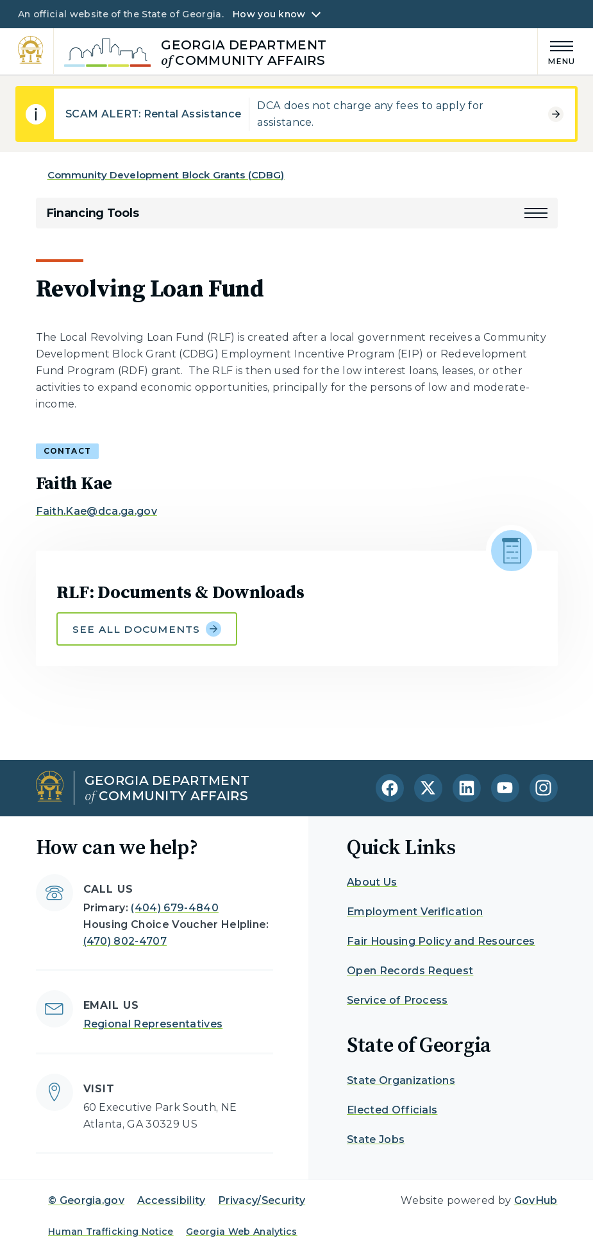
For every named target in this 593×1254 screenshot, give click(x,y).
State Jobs (376, 1139)
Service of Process (397, 1000)
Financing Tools (92, 213)
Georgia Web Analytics (241, 1231)
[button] (535, 213)
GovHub (536, 1200)
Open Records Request (410, 971)
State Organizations (401, 1080)
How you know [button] (269, 14)
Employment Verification (415, 912)
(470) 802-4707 (125, 941)
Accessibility (171, 1200)
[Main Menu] (556, 51)
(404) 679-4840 (174, 908)
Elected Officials (392, 1110)
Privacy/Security (261, 1200)
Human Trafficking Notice (111, 1231)
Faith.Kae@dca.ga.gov (96, 511)
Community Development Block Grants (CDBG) (166, 175)
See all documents (146, 629)
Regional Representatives (153, 1024)
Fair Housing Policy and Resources (441, 941)
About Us (372, 882)
